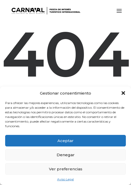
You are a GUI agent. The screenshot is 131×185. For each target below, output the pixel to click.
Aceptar (65, 140)
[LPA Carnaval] (45, 11)
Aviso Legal (65, 179)
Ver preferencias (65, 168)
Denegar (66, 154)
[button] (123, 93)
